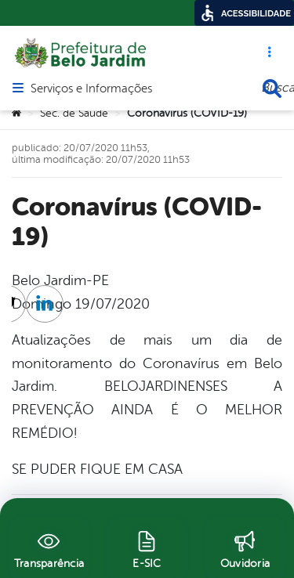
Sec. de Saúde (74, 113)
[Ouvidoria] (245, 547)
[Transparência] (49, 547)
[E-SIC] (147, 547)
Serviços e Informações (91, 89)
